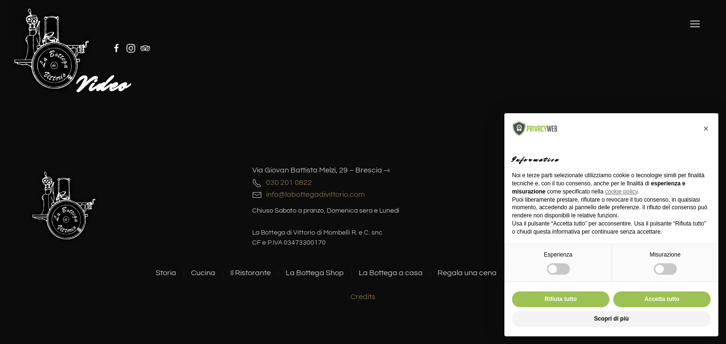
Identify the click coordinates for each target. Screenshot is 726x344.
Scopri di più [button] (611, 318)
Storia (166, 273)
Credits (363, 297)
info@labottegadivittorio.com (313, 194)
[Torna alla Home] (52, 48)
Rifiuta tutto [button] (560, 299)
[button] (695, 24)
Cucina (203, 273)
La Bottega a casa (391, 273)
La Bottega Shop (315, 273)
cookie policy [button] (621, 191)
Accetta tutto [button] (661, 299)
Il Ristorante (250, 273)
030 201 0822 (287, 182)
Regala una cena (467, 273)
